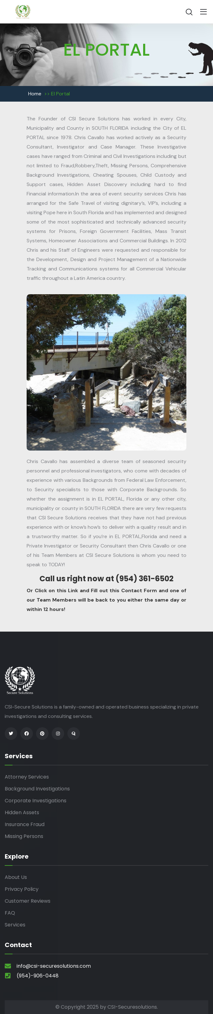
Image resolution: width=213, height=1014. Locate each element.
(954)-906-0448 (38, 975)
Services (15, 924)
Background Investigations (37, 788)
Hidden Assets (22, 812)
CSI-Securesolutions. (132, 1007)
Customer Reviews (27, 901)
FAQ (10, 912)
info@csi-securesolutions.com (54, 966)
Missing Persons (24, 836)
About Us (16, 877)
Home (34, 93)
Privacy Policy (22, 889)
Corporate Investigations (35, 800)
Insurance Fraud (24, 824)
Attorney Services (27, 776)
